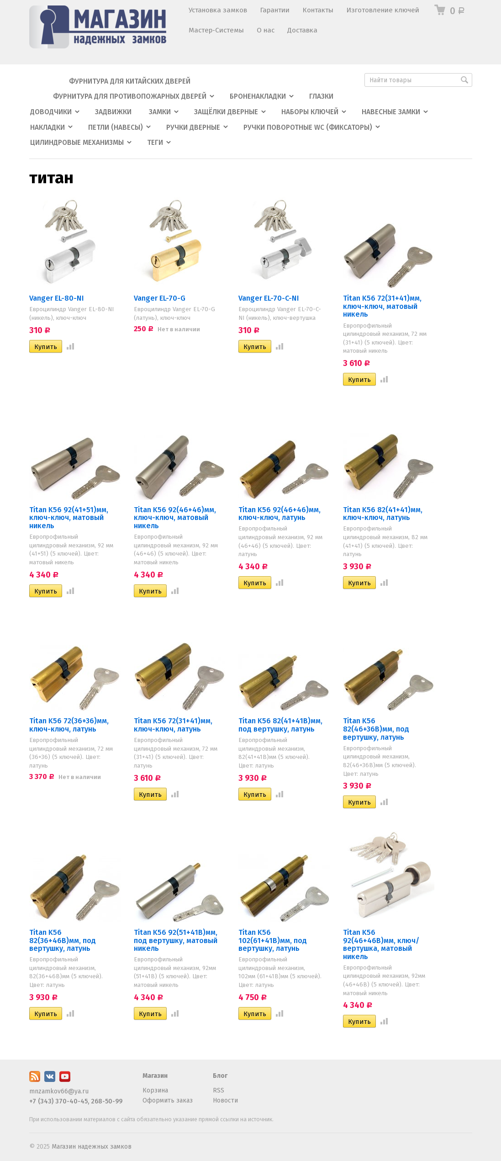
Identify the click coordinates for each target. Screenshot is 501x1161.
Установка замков (218, 10)
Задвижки (113, 112)
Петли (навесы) (115, 127)
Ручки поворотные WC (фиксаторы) (307, 127)
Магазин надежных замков (92, 1146)
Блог (220, 1076)
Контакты (317, 10)
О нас (265, 30)
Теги (155, 142)
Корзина (155, 1090)
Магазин (155, 1076)
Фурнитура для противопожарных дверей (129, 96)
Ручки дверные (193, 127)
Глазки (321, 96)
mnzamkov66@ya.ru (59, 1091)
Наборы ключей (309, 112)
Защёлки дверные (226, 112)
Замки (160, 112)
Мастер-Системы (216, 30)
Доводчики (51, 112)
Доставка (302, 30)
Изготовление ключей (382, 10)
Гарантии (275, 10)
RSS (218, 1090)
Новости (225, 1100)
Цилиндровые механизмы (77, 142)
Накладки (47, 127)
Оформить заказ (167, 1100)
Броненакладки (258, 96)
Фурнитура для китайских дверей (129, 81)
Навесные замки (391, 112)
